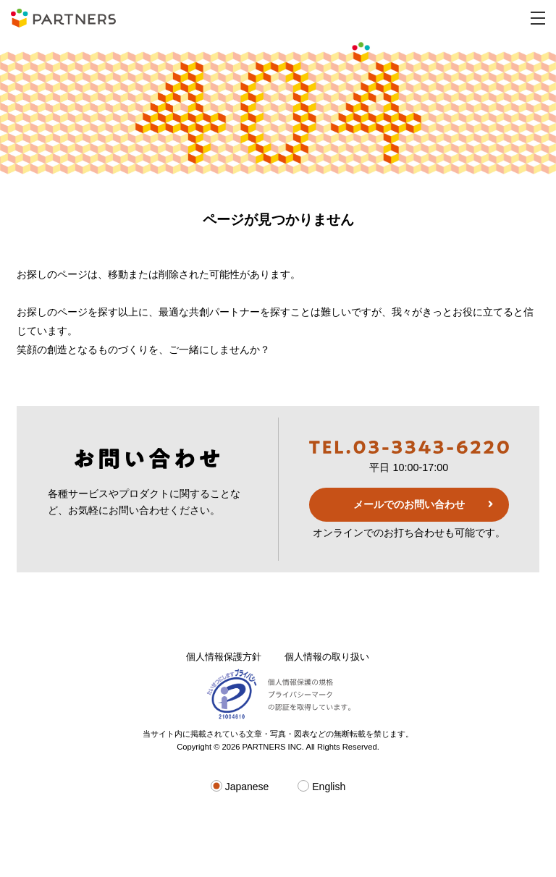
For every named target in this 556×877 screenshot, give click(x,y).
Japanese (240, 786)
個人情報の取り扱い (327, 656)
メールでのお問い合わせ (409, 504)
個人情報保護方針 (223, 656)
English (321, 786)
